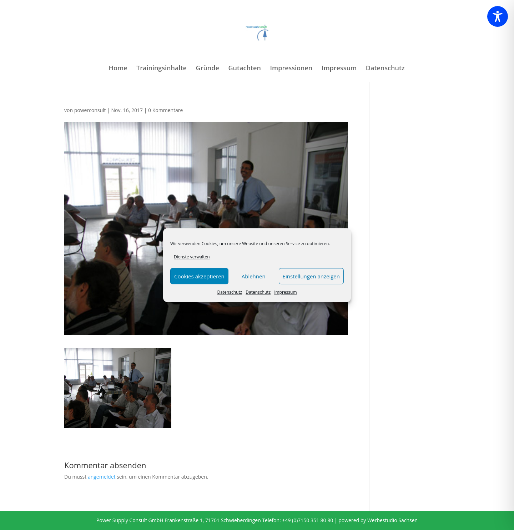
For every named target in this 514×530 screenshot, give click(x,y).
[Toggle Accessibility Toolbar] (498, 16)
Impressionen (291, 68)
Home (118, 68)
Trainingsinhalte (161, 68)
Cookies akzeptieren (199, 276)
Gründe (207, 68)
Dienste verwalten (192, 257)
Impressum (285, 292)
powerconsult (90, 110)
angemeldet (102, 476)
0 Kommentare (165, 110)
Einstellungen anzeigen (311, 276)
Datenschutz (229, 292)
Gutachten (244, 68)
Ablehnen (254, 276)
